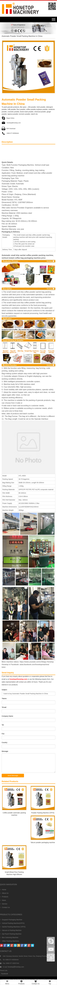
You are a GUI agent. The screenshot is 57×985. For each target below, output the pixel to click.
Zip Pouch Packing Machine (10, 934)
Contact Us (5, 907)
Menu (7, 981)
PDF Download (8, 128)
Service (3, 904)
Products (4, 897)
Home (3, 889)
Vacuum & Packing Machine (10, 930)
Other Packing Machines (9, 941)
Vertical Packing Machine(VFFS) (12, 923)
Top (50, 982)
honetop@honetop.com (11, 123)
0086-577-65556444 (10, 133)
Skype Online (8, 118)
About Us (4, 893)
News (3, 900)
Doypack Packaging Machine (11, 920)
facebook (4, 974)
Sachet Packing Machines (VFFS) (12, 927)
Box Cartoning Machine (9, 937)
